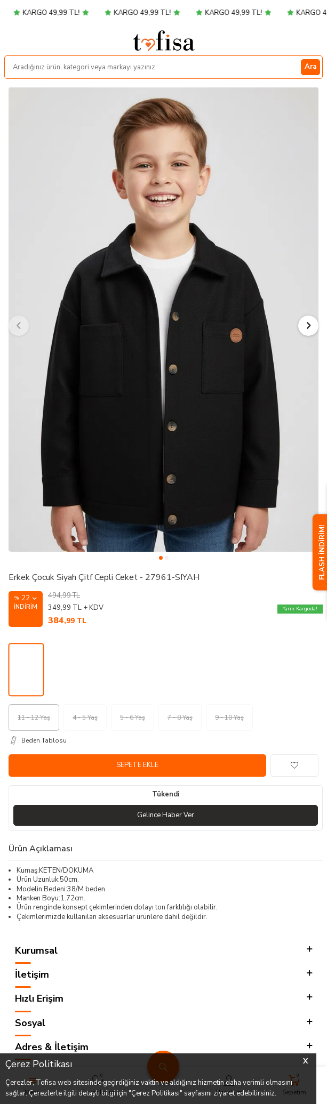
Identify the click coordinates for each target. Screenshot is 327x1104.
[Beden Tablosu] (166, 740)
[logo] (164, 40)
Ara (310, 66)
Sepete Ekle (137, 765)
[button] (161, 558)
